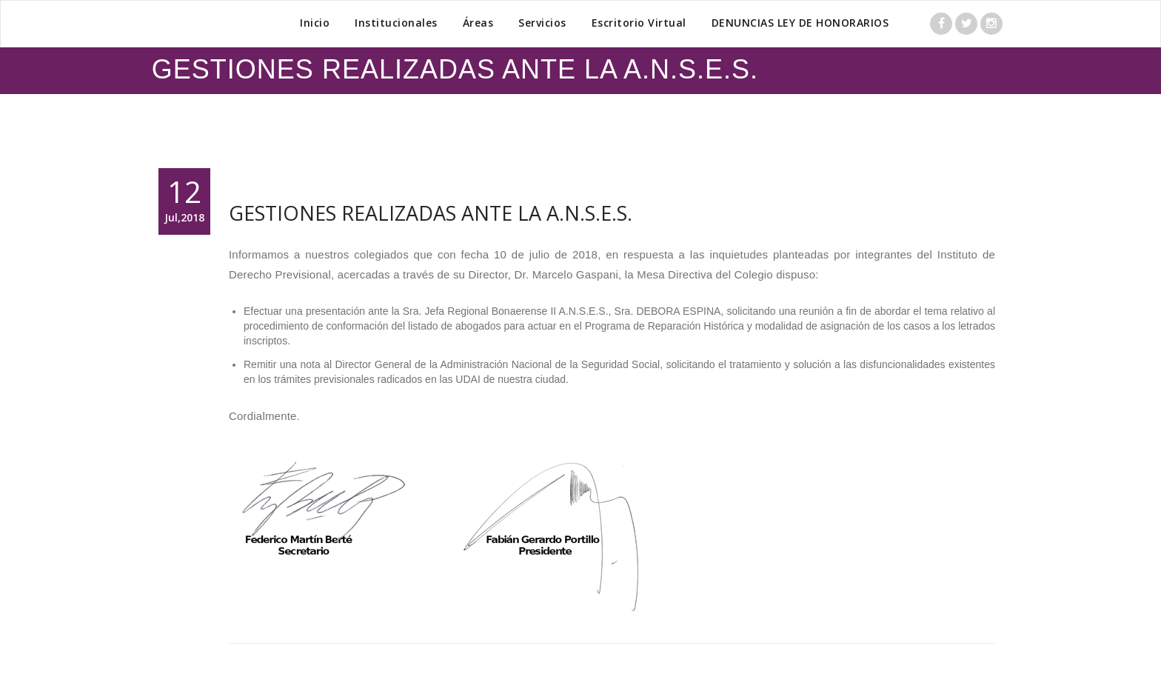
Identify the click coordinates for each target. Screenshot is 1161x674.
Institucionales (396, 23)
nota (310, 364)
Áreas (478, 23)
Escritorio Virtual (639, 23)
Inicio (314, 23)
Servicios (542, 23)
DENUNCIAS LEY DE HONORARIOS (800, 23)
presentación (335, 311)
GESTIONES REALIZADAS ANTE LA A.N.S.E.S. (430, 213)
